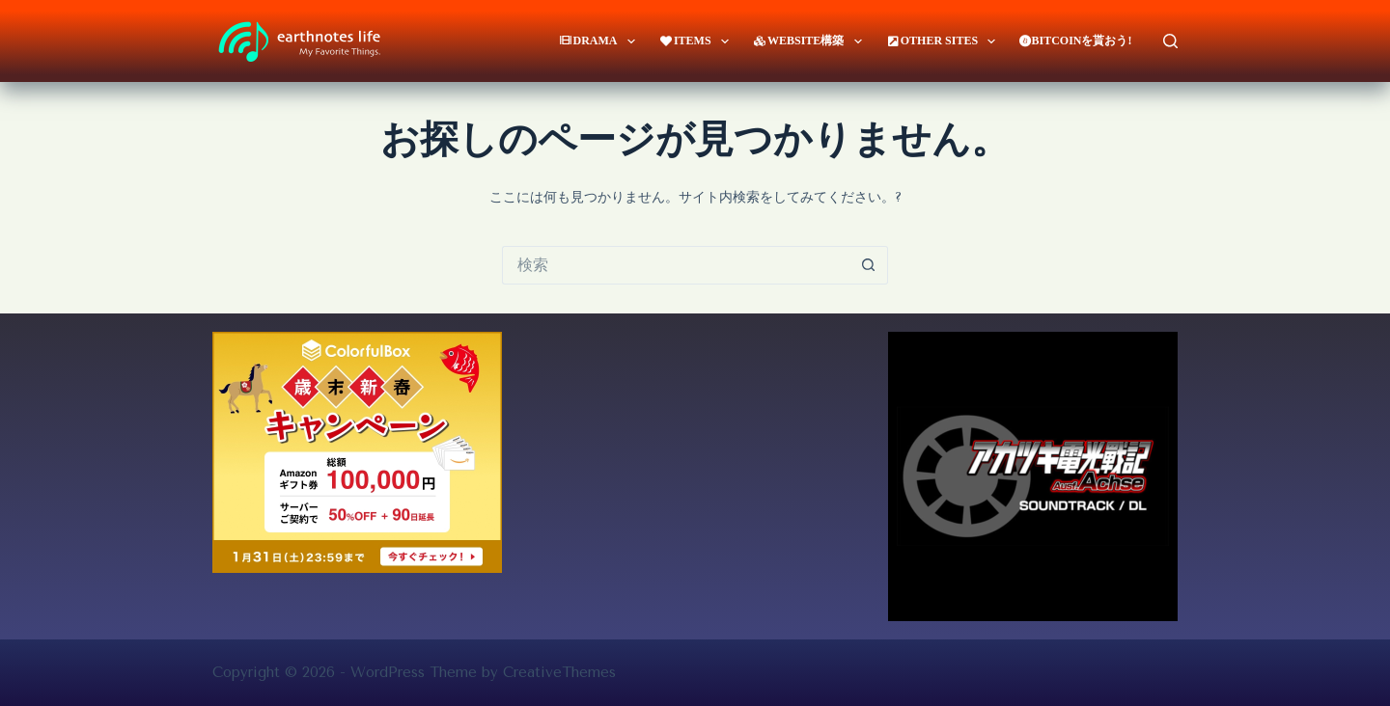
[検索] (1170, 41)
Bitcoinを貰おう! (1075, 40)
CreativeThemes (559, 672)
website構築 (811, 41)
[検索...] (675, 265)
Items (698, 41)
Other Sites (945, 41)
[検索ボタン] (868, 265)
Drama (601, 41)
